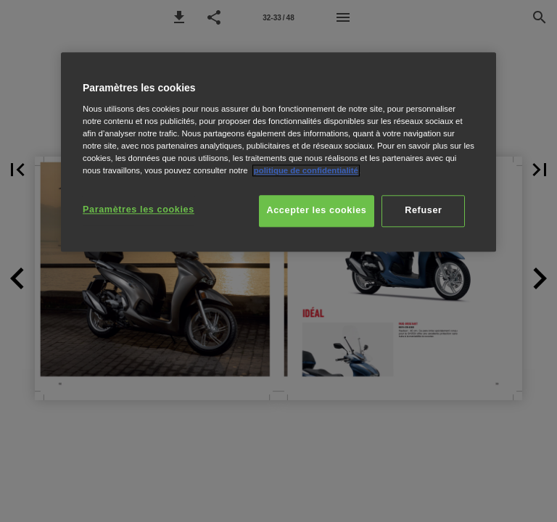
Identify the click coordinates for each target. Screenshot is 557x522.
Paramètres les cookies (138, 209)
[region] (278, 152)
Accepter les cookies (317, 210)
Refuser (423, 210)
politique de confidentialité (306, 170)
